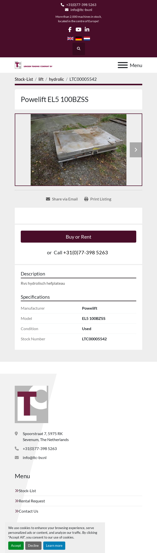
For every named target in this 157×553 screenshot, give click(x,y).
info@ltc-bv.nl (81, 10)
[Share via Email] (62, 199)
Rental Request (32, 500)
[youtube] (78, 29)
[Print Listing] (97, 199)
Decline (33, 546)
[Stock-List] (24, 79)
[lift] (41, 79)
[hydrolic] (56, 79)
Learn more (54, 546)
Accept (16, 546)
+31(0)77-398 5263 (81, 5)
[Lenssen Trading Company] (31, 403)
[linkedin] (87, 29)
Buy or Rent (78, 237)
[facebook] (70, 29)
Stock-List (27, 490)
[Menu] (123, 65)
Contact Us (28, 511)
